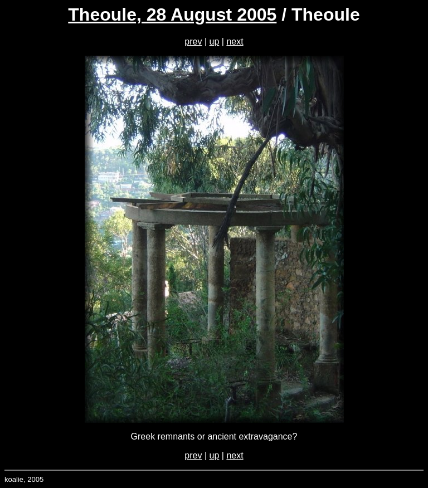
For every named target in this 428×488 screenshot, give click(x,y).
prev (193, 41)
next (234, 41)
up (215, 41)
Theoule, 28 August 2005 (172, 14)
